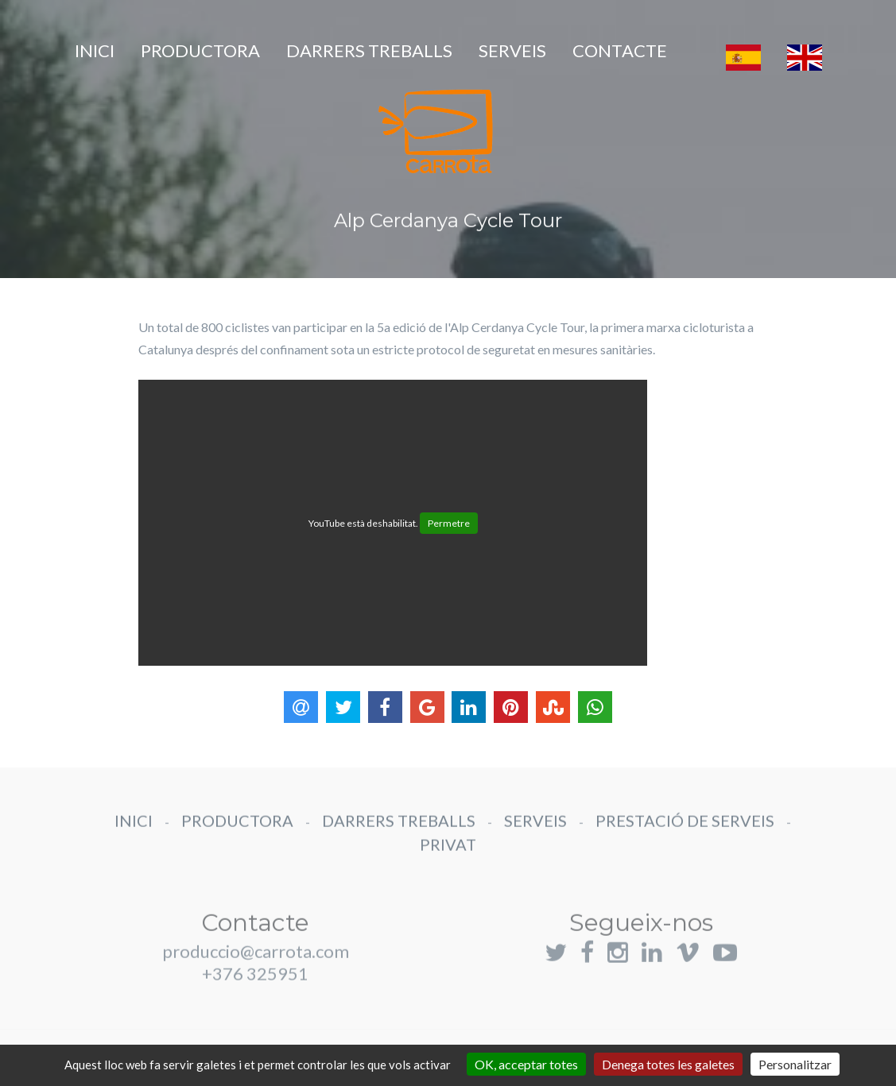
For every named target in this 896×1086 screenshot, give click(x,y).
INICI (94, 50)
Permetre (449, 523)
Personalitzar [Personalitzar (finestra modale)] (795, 1064)
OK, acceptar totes (526, 1064)
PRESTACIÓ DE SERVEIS (684, 829)
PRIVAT (448, 853)
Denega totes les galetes (668, 1064)
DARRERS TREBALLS (369, 50)
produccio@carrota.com (255, 969)
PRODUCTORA (200, 50)
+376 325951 (255, 991)
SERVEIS (512, 50)
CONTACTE (619, 50)
